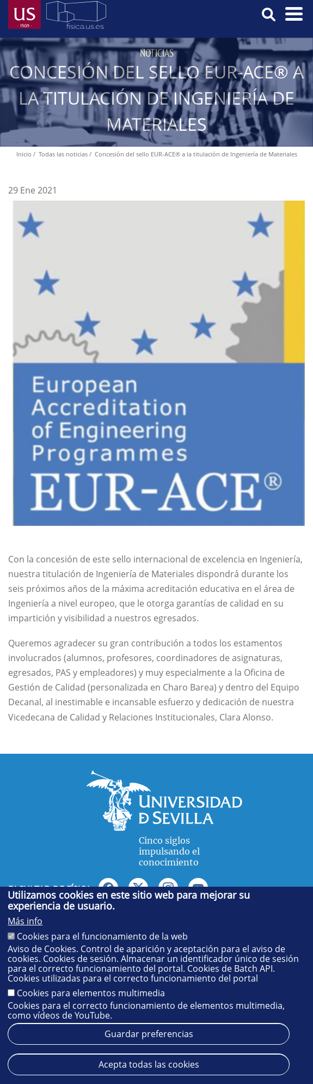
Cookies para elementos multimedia (91, 993)
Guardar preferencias (149, 1034)
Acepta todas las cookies (149, 1064)
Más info (25, 921)
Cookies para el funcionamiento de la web (102, 936)
